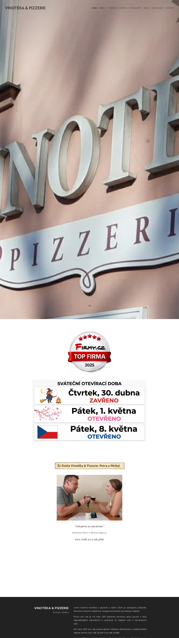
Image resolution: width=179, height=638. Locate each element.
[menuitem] (95, 8)
